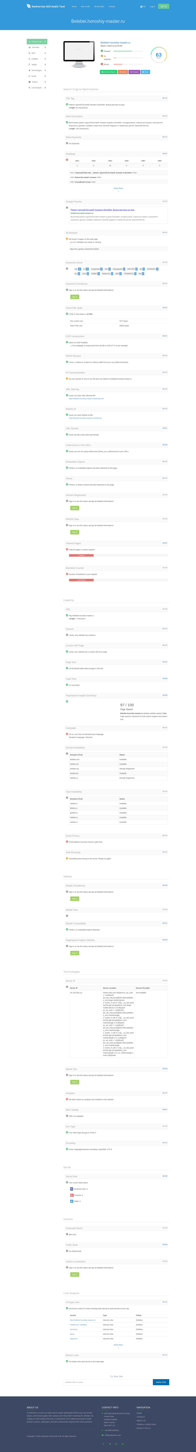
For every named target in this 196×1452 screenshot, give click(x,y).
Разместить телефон (78, 1325)
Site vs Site (85, 6)
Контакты (74, 1329)
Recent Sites (99, 6)
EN (144, 6)
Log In (152, 6)
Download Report (108, 72)
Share (145, 72)
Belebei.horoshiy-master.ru (115, 42)
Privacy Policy (144, 1428)
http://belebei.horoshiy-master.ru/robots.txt (85, 418)
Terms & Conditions (146, 1424)
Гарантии (74, 1339)
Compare (134, 72)
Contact (112, 6)
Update (123, 72)
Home (74, 6)
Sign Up (164, 6)
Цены (72, 1334)
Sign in (75, 297)
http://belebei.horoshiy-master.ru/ (83, 1320)
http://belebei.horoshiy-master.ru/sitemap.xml (86, 399)
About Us (141, 1421)
